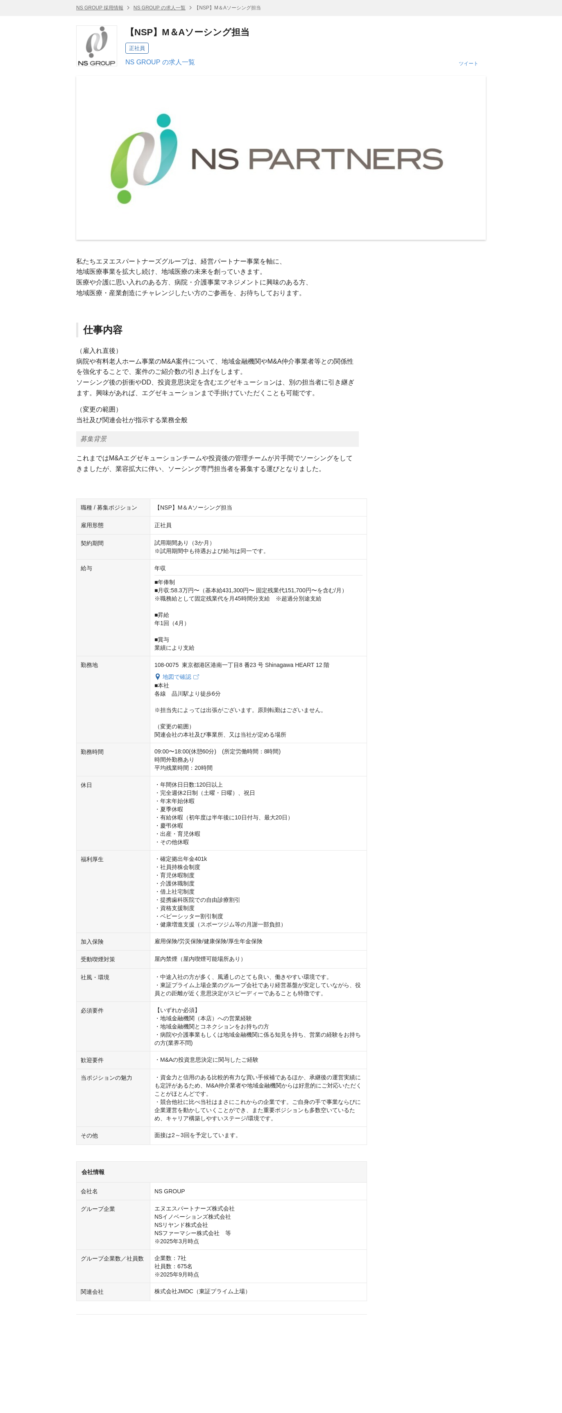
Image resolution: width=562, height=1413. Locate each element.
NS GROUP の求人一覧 (160, 8)
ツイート (468, 63)
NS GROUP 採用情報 (99, 8)
